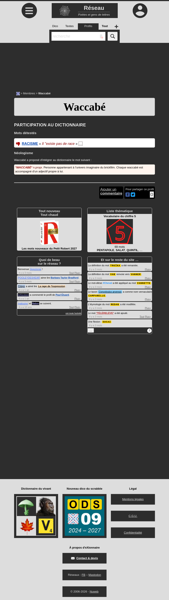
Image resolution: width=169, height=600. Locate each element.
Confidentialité (133, 531)
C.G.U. (133, 514)
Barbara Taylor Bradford (64, 277)
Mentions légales (133, 498)
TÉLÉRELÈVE (105, 312)
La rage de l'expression (51, 286)
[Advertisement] (84, 65)
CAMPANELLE (96, 294)
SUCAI (107, 320)
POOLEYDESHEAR (29, 277)
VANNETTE (144, 282)
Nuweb (94, 590)
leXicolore (23, 295)
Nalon (35, 303)
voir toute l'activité (73, 313)
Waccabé (84, 107)
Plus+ (77, 273)
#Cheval (107, 282)
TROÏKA (115, 265)
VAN (112, 273)
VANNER (136, 273)
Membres (29, 93)
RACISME (30, 144)
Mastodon (94, 573)
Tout (71, 273)
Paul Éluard (62, 295)
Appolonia (35, 269)
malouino (23, 303)
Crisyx (21, 286)
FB (83, 573)
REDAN (115, 303)
